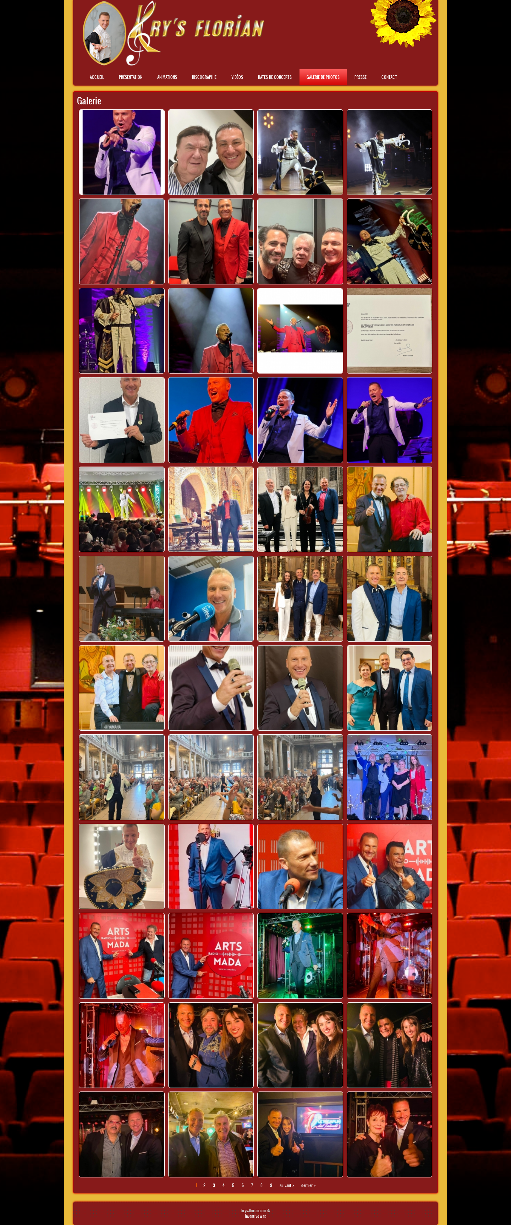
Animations (167, 77)
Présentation (130, 77)
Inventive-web (256, 1216)
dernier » (308, 1185)
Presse (361, 77)
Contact (389, 77)
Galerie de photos (323, 77)
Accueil (97, 77)
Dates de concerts (275, 77)
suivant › (287, 1185)
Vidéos (237, 77)
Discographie (204, 77)
